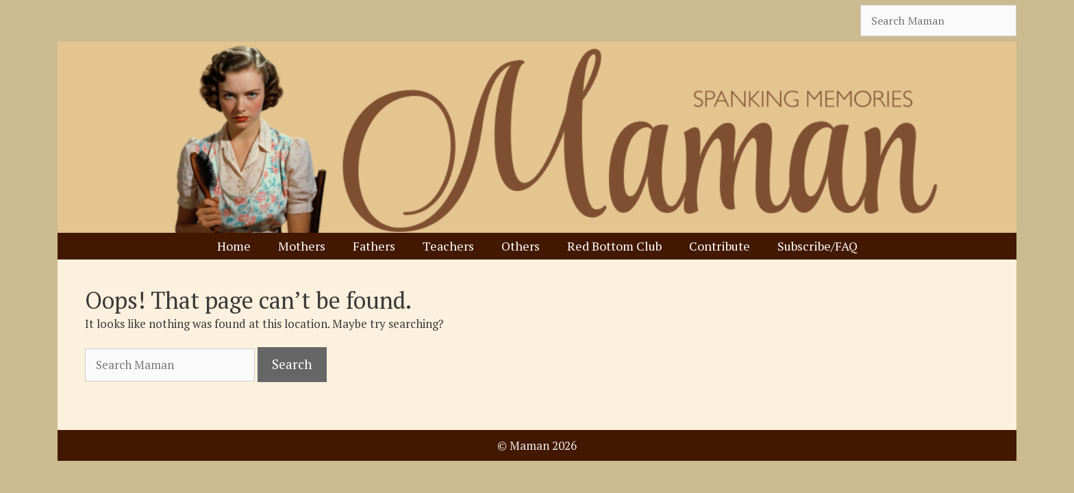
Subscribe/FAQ (817, 246)
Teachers (448, 246)
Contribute (719, 246)
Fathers (374, 246)
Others (520, 246)
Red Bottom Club (614, 246)
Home (234, 246)
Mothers (301, 246)
